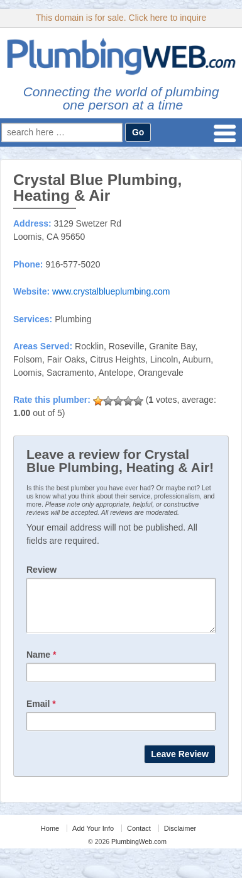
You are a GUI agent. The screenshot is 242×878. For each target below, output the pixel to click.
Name (41, 664)
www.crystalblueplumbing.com (111, 291)
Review (41, 570)
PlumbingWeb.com (138, 851)
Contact (139, 837)
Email (41, 713)
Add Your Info (93, 837)
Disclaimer (180, 837)
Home (50, 837)
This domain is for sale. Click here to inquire (121, 18)
